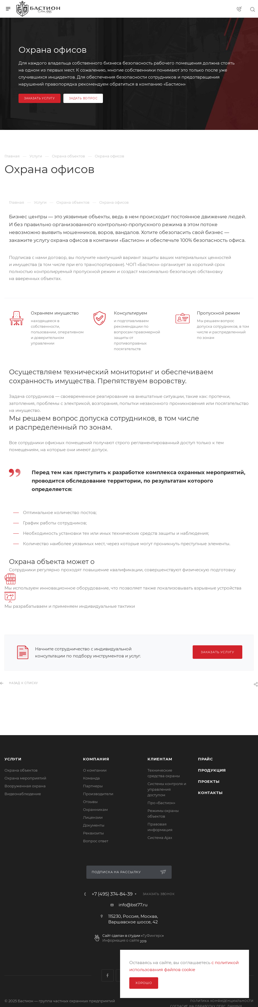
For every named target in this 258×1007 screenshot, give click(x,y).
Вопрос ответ (95, 841)
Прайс (205, 759)
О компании (95, 770)
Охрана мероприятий (25, 778)
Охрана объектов (21, 770)
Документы (93, 825)
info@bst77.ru (133, 904)
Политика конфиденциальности (222, 1001)
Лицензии (93, 817)
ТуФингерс (152, 935)
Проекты (209, 781)
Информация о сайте (120, 940)
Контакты (210, 792)
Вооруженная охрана (25, 786)
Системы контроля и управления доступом (167, 789)
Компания (96, 759)
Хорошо (143, 983)
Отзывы (90, 801)
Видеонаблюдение (22, 794)
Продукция (212, 770)
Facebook (108, 975)
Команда (91, 778)
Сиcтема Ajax (160, 837)
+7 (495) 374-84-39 (112, 894)
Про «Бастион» (161, 802)
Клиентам (160, 759)
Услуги (13, 759)
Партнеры (93, 786)
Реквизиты (93, 833)
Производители (98, 794)
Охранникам (95, 809)
